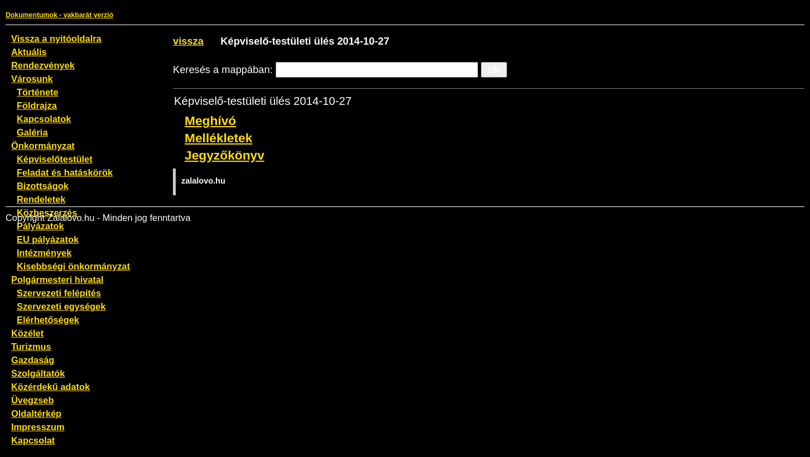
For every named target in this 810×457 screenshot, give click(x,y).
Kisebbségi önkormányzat (73, 266)
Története (38, 92)
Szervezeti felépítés (59, 293)
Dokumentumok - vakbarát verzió (59, 15)
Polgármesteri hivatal (57, 280)
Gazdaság (32, 360)
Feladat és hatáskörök (65, 172)
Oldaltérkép (36, 413)
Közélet (27, 333)
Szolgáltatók (38, 373)
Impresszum (38, 427)
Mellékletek (218, 138)
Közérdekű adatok (50, 387)
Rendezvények (43, 65)
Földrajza (37, 105)
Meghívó (210, 120)
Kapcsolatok (44, 119)
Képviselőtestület (55, 159)
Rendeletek (41, 199)
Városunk (32, 79)
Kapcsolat (33, 440)
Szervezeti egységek (61, 306)
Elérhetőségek (48, 320)
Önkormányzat (43, 146)
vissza (188, 41)
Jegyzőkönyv (224, 155)
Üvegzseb (32, 400)
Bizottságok (43, 186)
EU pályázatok (48, 239)
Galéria (32, 132)
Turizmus (31, 346)
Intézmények (44, 253)
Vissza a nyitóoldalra (56, 38)
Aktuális (29, 52)
